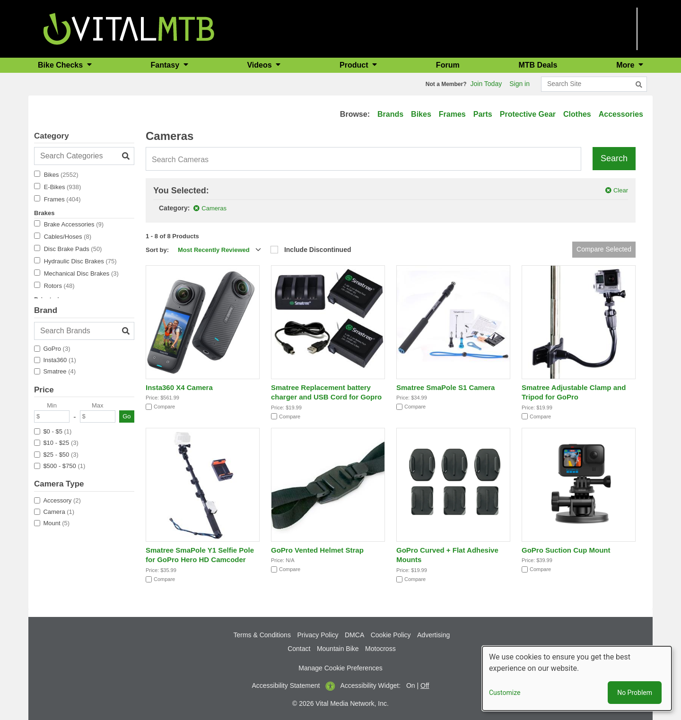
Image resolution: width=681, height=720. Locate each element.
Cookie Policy (391, 635)
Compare (164, 406)
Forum (448, 65)
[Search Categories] (84, 156)
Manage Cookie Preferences (340, 668)
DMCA (354, 635)
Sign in (519, 83)
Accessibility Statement (286, 685)
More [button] (626, 65)
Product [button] (355, 65)
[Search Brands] (84, 331)
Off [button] (424, 685)
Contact (299, 648)
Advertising (433, 635)
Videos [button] (260, 65)
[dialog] (577, 678)
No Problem (634, 692)
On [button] (410, 685)
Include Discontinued (317, 249)
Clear (620, 190)
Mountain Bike (338, 648)
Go (126, 416)
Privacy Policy (317, 635)
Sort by (156, 249)
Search (614, 158)
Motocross (380, 648)
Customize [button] (504, 692)
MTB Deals (538, 65)
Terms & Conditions (262, 635)
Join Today (486, 83)
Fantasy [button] (166, 65)
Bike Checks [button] (61, 65)
